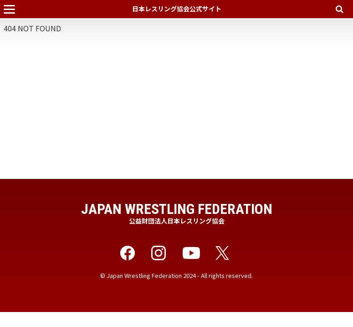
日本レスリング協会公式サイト (176, 8)
